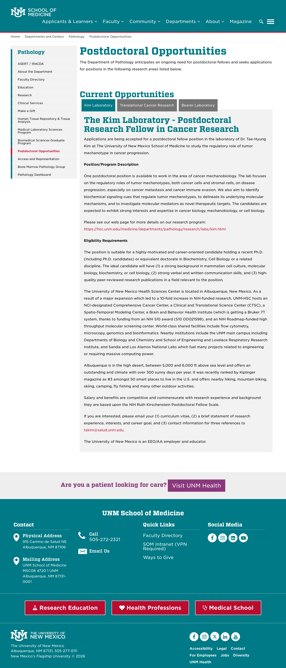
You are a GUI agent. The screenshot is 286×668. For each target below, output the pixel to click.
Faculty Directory (31, 79)
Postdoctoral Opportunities (110, 36)
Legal (222, 648)
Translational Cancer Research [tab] (147, 105)
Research (25, 95)
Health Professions (150, 607)
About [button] (215, 21)
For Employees (203, 655)
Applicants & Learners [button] (69, 21)
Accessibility (201, 648)
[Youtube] (243, 537)
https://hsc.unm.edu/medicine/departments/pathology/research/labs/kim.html (155, 229)
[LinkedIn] (233, 537)
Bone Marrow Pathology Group (41, 166)
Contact (238, 648)
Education (25, 87)
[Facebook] (212, 537)
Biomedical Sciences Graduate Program (41, 142)
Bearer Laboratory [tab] (198, 105)
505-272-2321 (104, 539)
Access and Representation (38, 159)
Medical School (228, 607)
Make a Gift (26, 111)
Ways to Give (158, 557)
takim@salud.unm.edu (103, 430)
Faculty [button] (113, 21)
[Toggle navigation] (270, 21)
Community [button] (144, 21)
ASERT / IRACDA (31, 63)
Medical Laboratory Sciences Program (40, 131)
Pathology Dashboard (34, 174)
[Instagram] (222, 537)
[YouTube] (235, 636)
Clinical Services (30, 103)
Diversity (241, 655)
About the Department (35, 71)
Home (15, 36)
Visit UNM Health (196, 485)
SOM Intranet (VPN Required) (165, 546)
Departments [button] (183, 21)
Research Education (65, 607)
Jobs (225, 655)
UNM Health (200, 662)
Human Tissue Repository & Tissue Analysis (44, 120)
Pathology (76, 36)
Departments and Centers (44, 36)
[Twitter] (214, 636)
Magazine (241, 21)
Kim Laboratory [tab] (98, 105)
